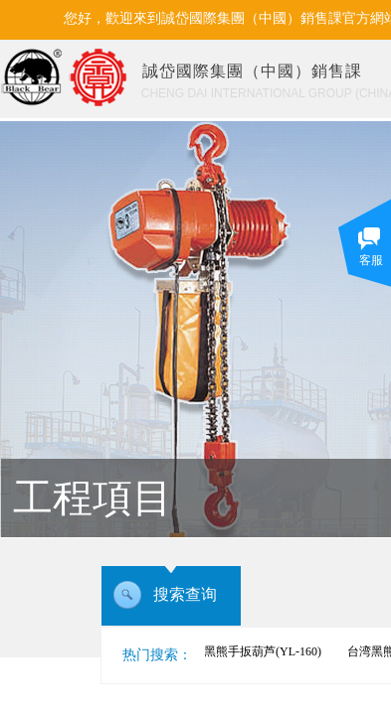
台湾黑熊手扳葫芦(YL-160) (253, 651)
